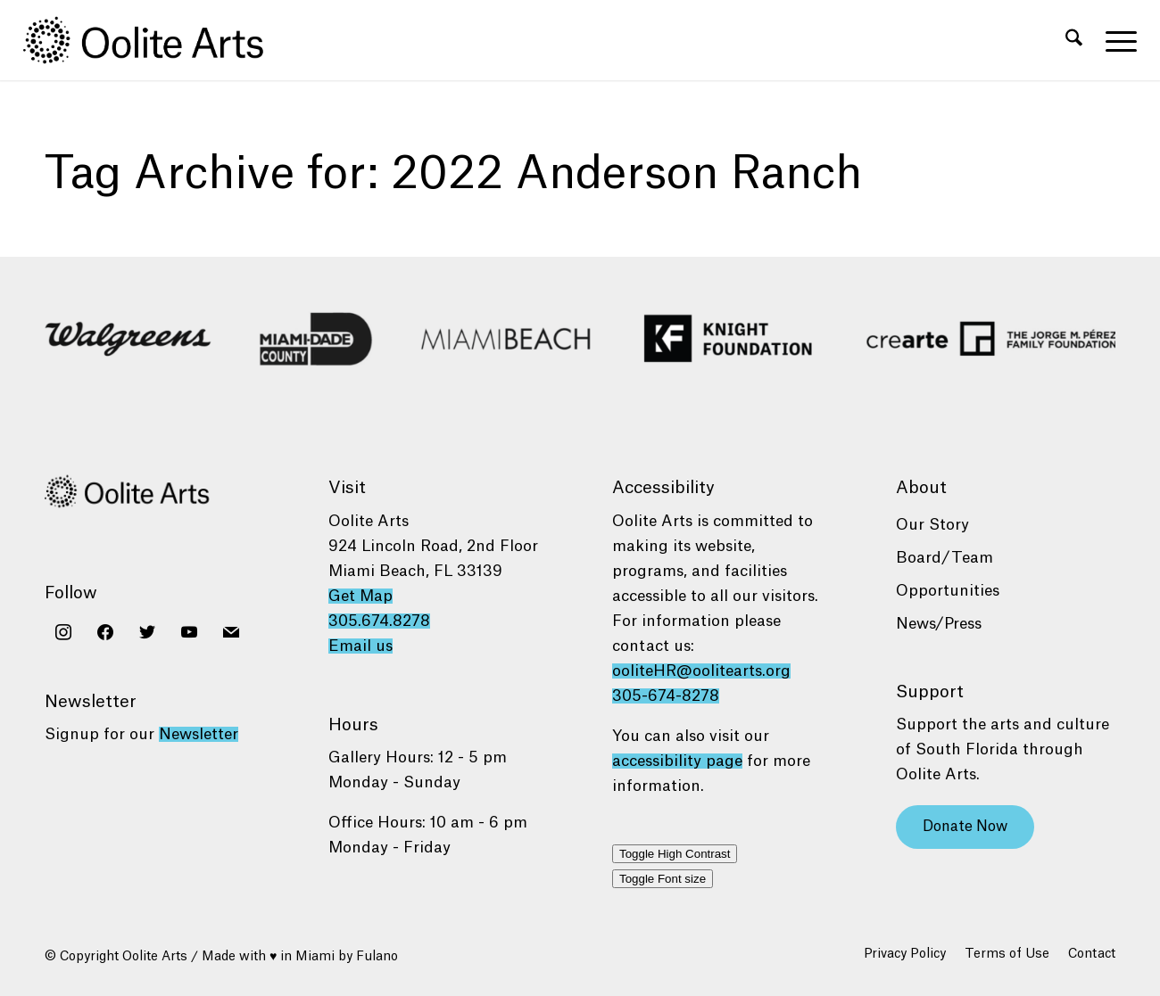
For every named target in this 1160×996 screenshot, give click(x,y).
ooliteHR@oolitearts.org (701, 671)
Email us (360, 646)
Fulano (377, 957)
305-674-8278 (665, 696)
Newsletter (198, 734)
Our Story (932, 524)
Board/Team (944, 557)
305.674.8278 (379, 621)
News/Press (939, 623)
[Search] (1074, 40)
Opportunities (947, 590)
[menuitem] (1074, 40)
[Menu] (1115, 40)
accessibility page (677, 761)
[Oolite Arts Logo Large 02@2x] (153, 40)
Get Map (360, 596)
